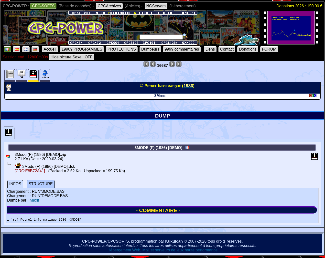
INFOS (15, 184)
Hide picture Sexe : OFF (72, 57)
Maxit (34, 200)
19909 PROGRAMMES (82, 49)
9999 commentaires (182, 49)
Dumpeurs (150, 49)
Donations (248, 49)
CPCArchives (109, 6)
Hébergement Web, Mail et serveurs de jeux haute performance (163, 251)
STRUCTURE (41, 184)
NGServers (156, 6)
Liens (210, 49)
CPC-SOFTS (43, 6)
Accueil (49, 49)
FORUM (269, 49)
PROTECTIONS (122, 49)
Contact (227, 49)
